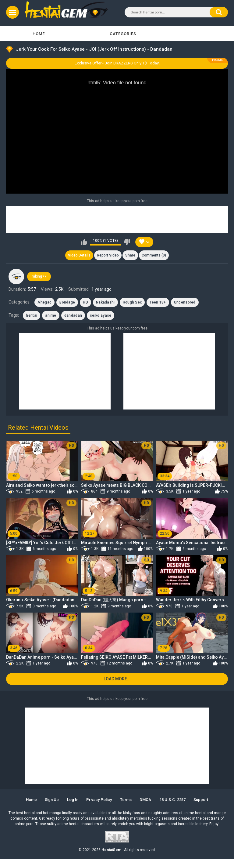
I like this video (84, 242)
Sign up (52, 800)
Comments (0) (154, 255)
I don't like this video (127, 242)
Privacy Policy (99, 800)
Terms (126, 800)
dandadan (73, 315)
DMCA (145, 800)
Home (39, 33)
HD (85, 302)
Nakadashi (105, 302)
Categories (123, 33)
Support (201, 800)
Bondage (67, 302)
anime (50, 315)
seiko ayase (100, 315)
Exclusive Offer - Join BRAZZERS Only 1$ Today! (117, 63)
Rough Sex (132, 302)
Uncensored (185, 302)
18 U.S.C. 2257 (172, 800)
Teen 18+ (158, 302)
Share (130, 255)
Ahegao (44, 302)
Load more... (117, 679)
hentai (31, 315)
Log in (72, 800)
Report (108, 255)
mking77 (39, 277)
